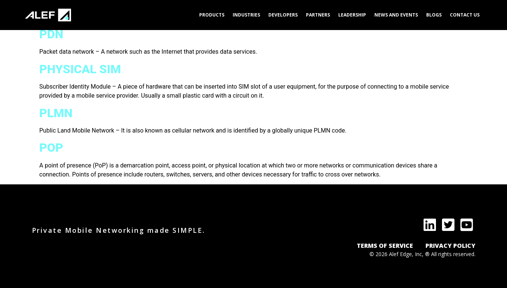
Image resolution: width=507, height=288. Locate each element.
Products (211, 15)
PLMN (56, 113)
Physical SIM (80, 69)
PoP (51, 147)
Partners (318, 15)
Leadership (352, 15)
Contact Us (465, 15)
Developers (283, 15)
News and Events (396, 15)
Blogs (434, 15)
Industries (246, 15)
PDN (51, 34)
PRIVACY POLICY (450, 245)
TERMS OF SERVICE (385, 245)
